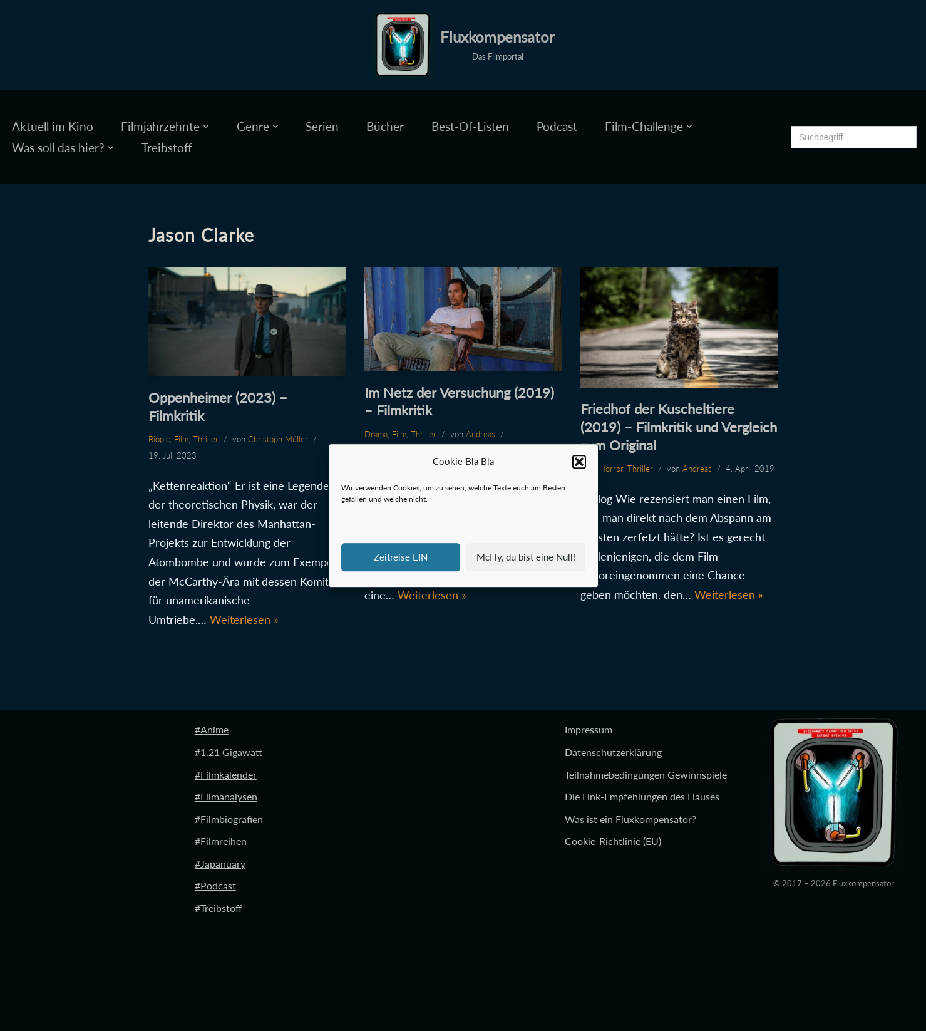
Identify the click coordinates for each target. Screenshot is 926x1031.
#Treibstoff (218, 908)
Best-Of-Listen (470, 126)
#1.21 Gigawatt (228, 752)
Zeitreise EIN (401, 556)
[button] (579, 461)
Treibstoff (166, 147)
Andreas (480, 434)
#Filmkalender (226, 774)
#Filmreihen (221, 841)
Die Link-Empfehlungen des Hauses (642, 796)
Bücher (385, 126)
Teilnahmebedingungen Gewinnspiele (646, 774)
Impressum (588, 729)
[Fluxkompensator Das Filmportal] (463, 45)
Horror (611, 469)
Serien (322, 126)
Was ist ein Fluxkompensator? (630, 819)
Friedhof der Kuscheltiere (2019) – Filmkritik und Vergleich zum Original (678, 426)
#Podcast (215, 885)
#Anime (212, 729)
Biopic (159, 439)
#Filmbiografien (229, 819)
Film (181, 439)
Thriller (206, 439)
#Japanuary (220, 863)
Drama (376, 434)
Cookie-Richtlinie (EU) (613, 841)
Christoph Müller (278, 439)
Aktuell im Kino (52, 126)
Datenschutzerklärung (613, 752)
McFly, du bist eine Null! (525, 556)
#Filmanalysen (226, 796)
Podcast (557, 126)
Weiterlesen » (244, 619)
